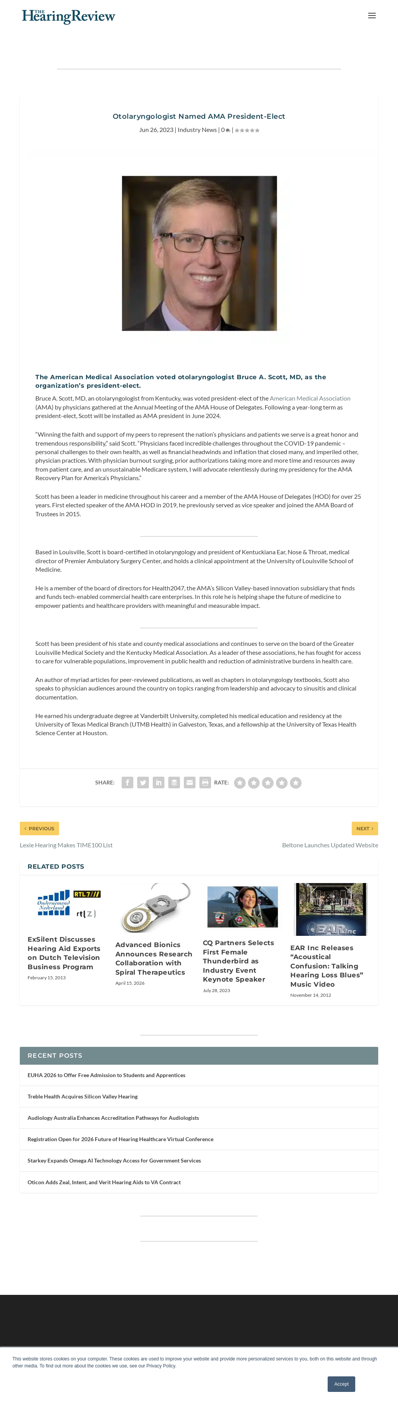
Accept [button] (341, 1384)
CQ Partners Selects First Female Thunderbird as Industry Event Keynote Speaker (238, 946)
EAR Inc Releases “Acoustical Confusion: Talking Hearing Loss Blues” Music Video (326, 951)
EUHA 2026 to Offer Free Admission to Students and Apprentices (106, 1060)
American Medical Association (310, 383)
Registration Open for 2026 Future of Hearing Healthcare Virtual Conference (120, 1124)
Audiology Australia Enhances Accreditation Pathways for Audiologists (113, 1102)
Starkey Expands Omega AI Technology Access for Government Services (114, 1145)
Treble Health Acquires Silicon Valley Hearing (83, 1081)
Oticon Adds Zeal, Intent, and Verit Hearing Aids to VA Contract (104, 1167)
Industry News (197, 114)
